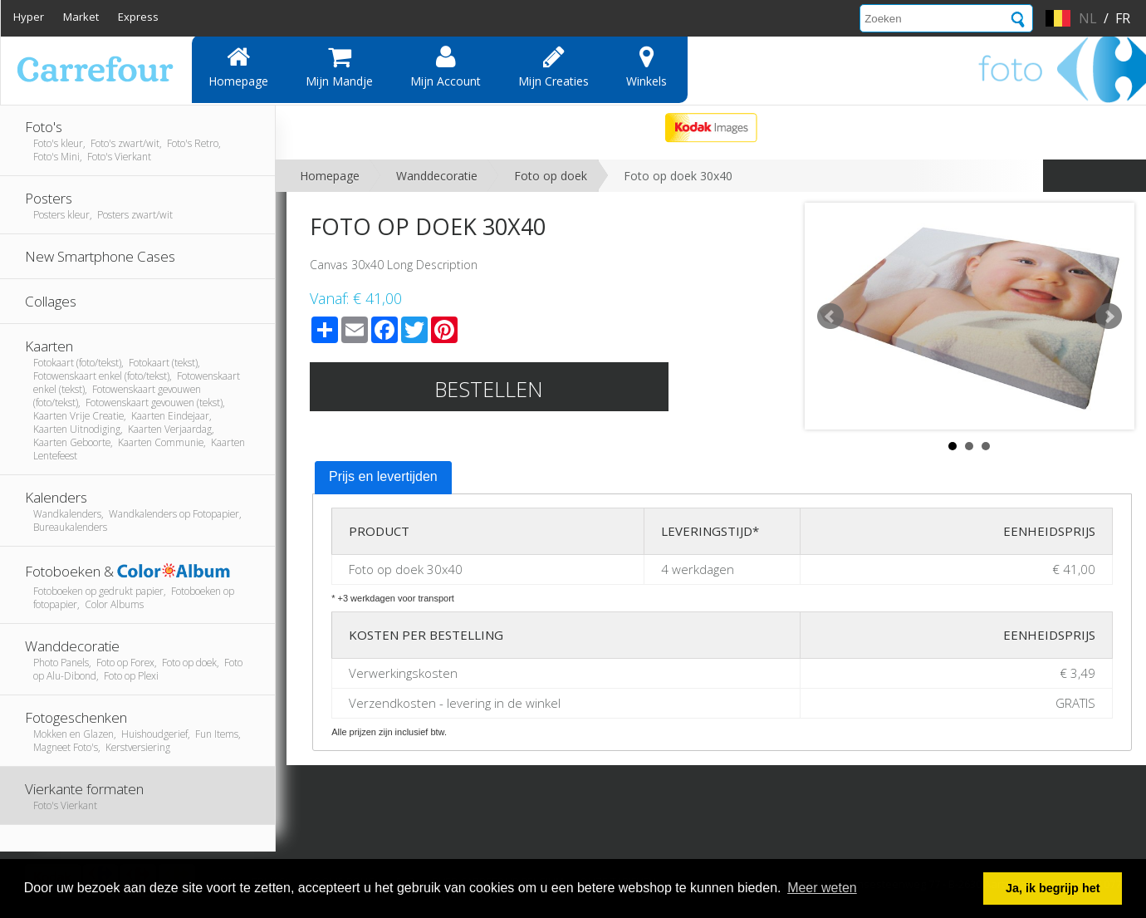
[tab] (383, 477)
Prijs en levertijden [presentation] (383, 476)
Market (81, 16)
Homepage (238, 66)
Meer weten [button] (822, 888)
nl (1088, 18)
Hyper (28, 16)
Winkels (646, 66)
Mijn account (445, 66)
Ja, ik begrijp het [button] (1053, 888)
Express (138, 16)
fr (1122, 18)
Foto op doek (550, 176)
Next (1108, 316)
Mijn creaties (553, 66)
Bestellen (488, 389)
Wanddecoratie (437, 176)
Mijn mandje (339, 66)
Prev (830, 316)
